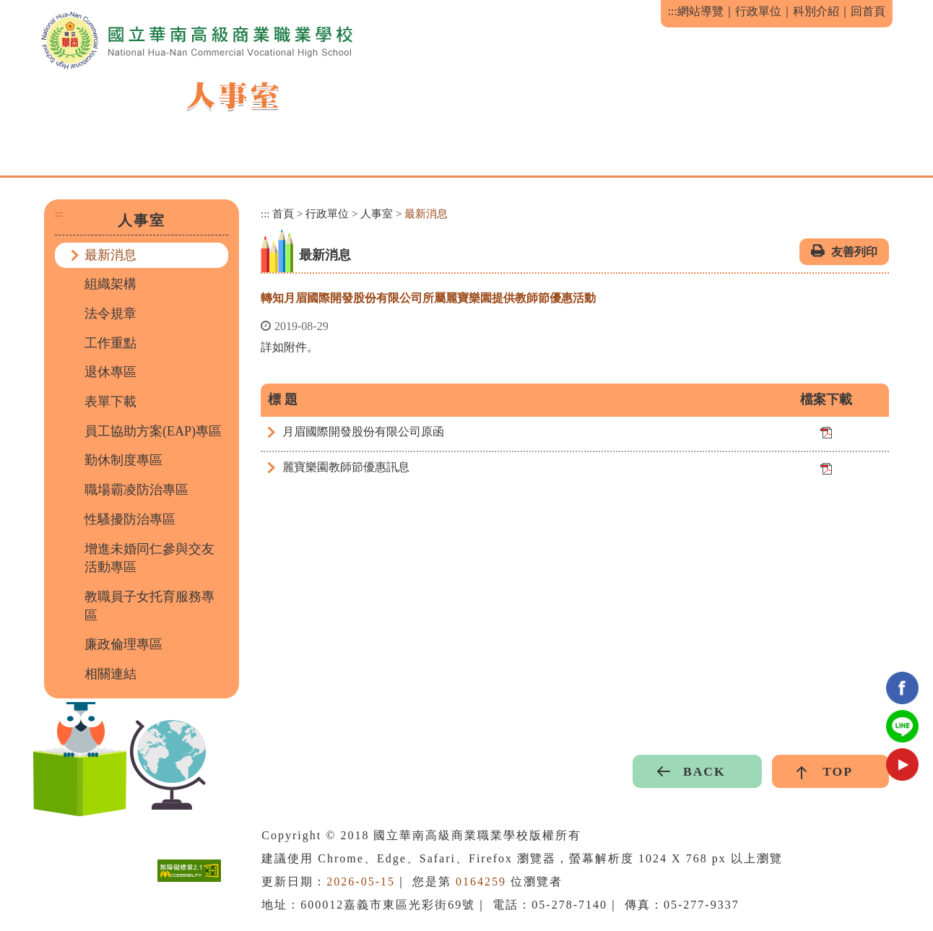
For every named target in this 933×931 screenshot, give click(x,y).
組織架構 (110, 284)
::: (672, 11)
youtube (902, 764)
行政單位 (758, 11)
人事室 (376, 214)
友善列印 (854, 252)
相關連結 (110, 674)
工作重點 (110, 343)
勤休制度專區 (123, 460)
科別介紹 (816, 11)
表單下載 (110, 401)
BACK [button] (704, 771)
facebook (902, 688)
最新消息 (110, 255)
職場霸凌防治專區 (136, 489)
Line (902, 726)
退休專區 (110, 372)
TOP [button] (838, 771)
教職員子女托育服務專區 (149, 606)
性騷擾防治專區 (129, 519)
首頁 (283, 214)
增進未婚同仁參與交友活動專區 (149, 558)
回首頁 (868, 11)
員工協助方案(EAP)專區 (153, 431)
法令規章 (110, 313)
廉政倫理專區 (123, 644)
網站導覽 (700, 11)
